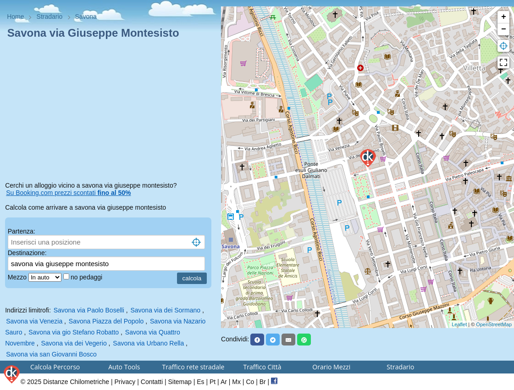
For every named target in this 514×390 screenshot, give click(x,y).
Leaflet (459, 324)
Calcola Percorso (55, 366)
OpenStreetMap (494, 324)
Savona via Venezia (34, 321)
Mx (236, 381)
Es (200, 381)
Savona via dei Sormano (165, 310)
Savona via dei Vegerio (73, 343)
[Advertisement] (110, 112)
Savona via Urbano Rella (148, 343)
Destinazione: (27, 252)
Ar (224, 381)
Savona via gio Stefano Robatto (73, 332)
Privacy (124, 381)
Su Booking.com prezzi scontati (68, 192)
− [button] (503, 29)
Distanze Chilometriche (76, 381)
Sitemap (179, 381)
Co (250, 381)
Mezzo (18, 277)
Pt (213, 381)
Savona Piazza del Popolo (106, 321)
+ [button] (503, 16)
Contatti (152, 381)
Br (263, 381)
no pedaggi (87, 277)
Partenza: (21, 231)
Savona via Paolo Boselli (89, 310)
